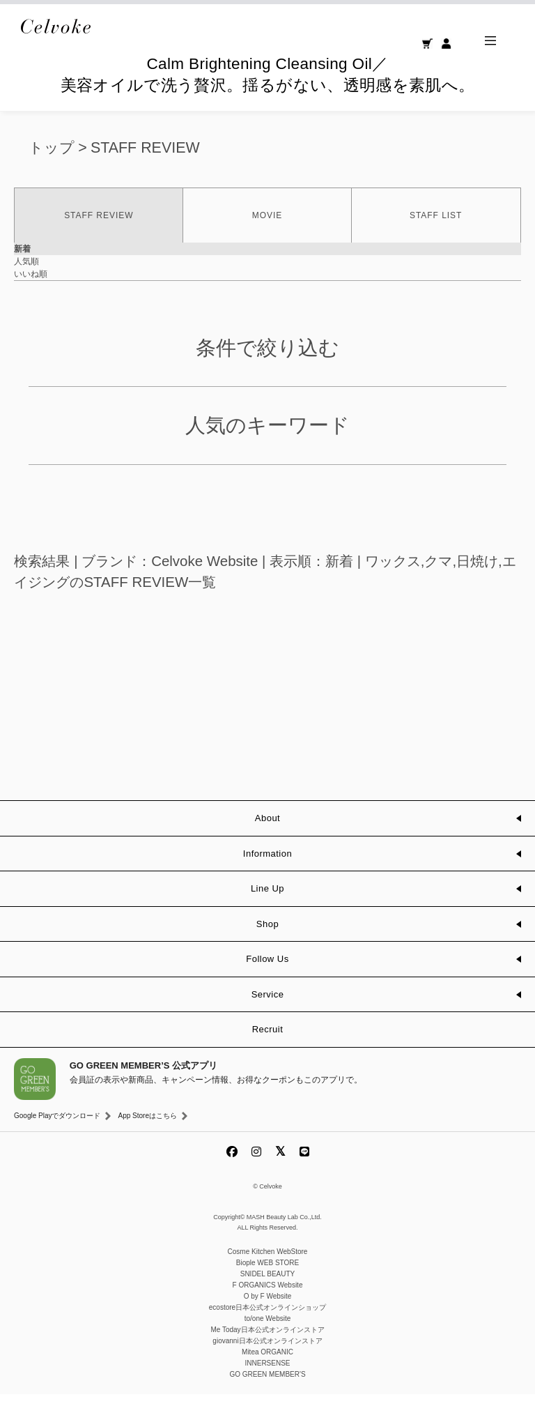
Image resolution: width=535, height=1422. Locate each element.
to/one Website (268, 1346)
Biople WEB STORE (267, 1290)
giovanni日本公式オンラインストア (267, 1369)
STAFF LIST (436, 243)
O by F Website (268, 1324)
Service (267, 1022)
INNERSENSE (267, 1391)
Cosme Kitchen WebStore (268, 1279)
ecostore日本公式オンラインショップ (267, 1335)
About (267, 846)
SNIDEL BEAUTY (267, 1302)
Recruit (268, 1057)
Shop (267, 952)
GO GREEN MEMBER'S (267, 1402)
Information (267, 881)
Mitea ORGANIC (267, 1380)
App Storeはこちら (147, 1143)
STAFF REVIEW (145, 175)
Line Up (267, 916)
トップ (52, 175)
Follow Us (267, 986)
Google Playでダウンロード (57, 1143)
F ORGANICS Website (268, 1313)
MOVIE (267, 243)
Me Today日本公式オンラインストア (267, 1357)
